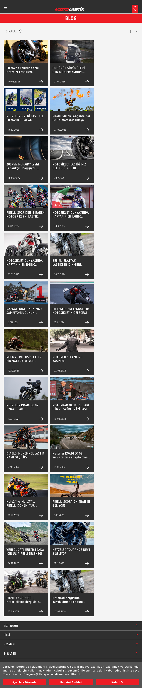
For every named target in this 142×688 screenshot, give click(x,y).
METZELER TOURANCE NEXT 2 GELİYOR (71, 552)
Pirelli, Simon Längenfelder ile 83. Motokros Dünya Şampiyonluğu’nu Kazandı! (71, 118)
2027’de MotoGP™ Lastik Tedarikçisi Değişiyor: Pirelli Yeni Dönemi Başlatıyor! (23, 166)
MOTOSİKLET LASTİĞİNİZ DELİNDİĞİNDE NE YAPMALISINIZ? (69, 166)
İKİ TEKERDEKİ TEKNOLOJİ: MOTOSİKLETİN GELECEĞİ (71, 311)
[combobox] (13, 31)
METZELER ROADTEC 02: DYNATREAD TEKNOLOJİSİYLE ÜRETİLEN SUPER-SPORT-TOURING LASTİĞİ (24, 407)
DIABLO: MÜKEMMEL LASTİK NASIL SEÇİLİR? (25, 455)
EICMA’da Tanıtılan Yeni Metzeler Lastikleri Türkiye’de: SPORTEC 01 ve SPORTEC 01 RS (24, 70)
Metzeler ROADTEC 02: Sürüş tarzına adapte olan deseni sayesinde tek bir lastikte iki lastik (70, 455)
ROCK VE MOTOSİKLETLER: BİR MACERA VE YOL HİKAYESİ (24, 359)
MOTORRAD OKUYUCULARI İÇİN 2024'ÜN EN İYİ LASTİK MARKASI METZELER (71, 407)
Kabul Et (117, 682)
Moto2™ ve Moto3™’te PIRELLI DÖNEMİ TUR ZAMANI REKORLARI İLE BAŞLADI (22, 503)
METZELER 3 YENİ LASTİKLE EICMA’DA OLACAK (25, 118)
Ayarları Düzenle (24, 682)
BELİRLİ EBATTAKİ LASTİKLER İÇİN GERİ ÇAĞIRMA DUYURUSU (67, 262)
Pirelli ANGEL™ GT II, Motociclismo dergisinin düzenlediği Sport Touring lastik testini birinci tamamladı (24, 600)
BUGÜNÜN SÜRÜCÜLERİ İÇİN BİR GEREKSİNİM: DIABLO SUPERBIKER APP (70, 70)
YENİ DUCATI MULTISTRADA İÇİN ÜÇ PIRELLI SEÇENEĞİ (25, 552)
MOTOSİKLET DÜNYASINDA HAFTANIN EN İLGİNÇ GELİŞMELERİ (71, 214)
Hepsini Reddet (71, 682)
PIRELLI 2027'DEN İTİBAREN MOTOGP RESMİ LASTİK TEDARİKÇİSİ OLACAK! (25, 214)
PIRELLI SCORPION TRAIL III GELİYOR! (71, 503)
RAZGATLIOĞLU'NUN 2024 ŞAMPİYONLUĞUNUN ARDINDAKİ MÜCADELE (24, 311)
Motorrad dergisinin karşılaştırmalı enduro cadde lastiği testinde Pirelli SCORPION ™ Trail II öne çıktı (70, 600)
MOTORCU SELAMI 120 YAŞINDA (67, 359)
